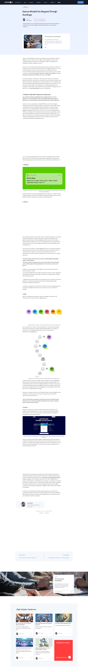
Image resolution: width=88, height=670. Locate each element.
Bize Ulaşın (80, 2)
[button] (18, 2)
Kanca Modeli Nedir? (35, 88)
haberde (24, 110)
